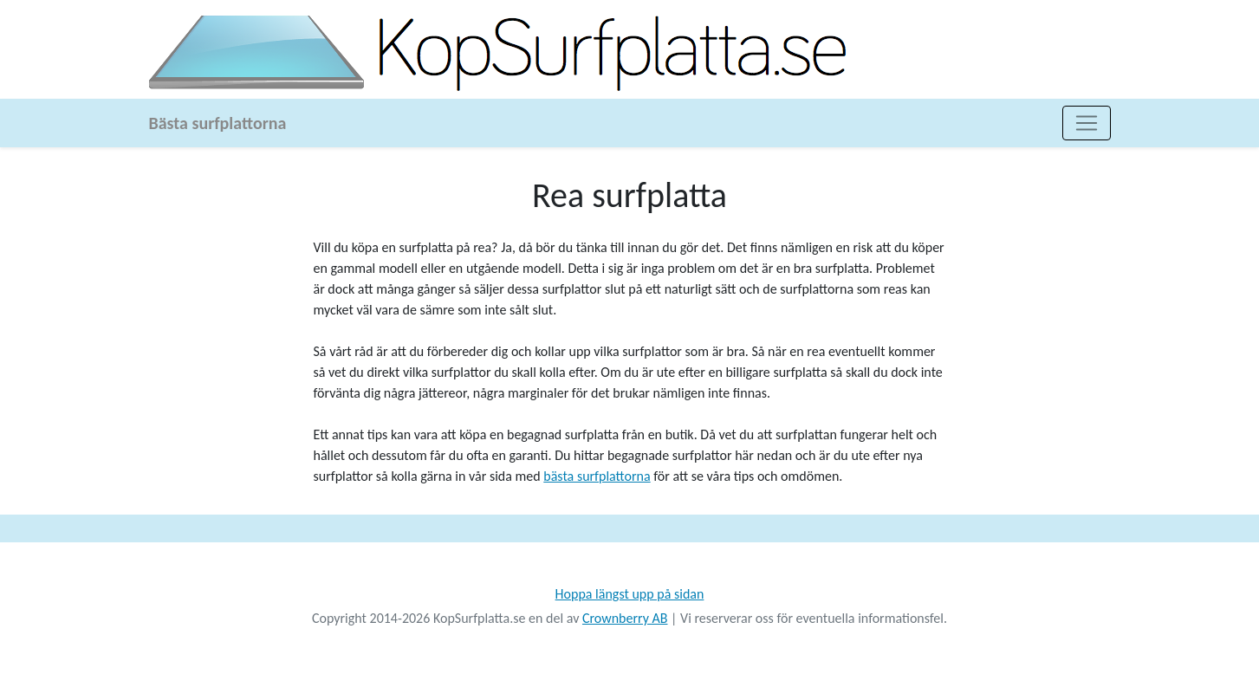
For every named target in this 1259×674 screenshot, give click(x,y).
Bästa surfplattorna (218, 123)
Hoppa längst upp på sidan (629, 594)
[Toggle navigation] (1086, 123)
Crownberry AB (625, 618)
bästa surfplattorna (596, 476)
